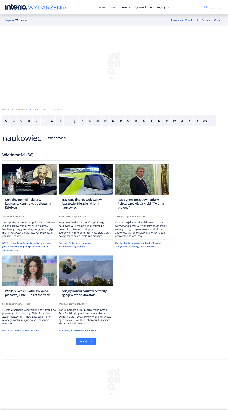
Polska (102, 7)
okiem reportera (10, 249)
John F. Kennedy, (10, 246)
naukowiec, (46, 243)
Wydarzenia (23, 109)
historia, (21, 243)
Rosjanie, (157, 243)
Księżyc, (13, 243)
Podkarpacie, (74, 243)
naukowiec (21, 137)
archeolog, (133, 246)
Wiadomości (57, 138)
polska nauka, (33, 243)
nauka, (5, 330)
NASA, (5, 243)
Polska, (127, 243)
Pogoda (9, 20)
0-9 (205, 121)
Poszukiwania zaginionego (72, 246)
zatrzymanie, (121, 246)
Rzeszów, (63, 243)
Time (36, 330)
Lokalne (126, 7)
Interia (7, 109)
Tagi (37, 109)
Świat (113, 7)
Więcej (161, 7)
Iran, (61, 330)
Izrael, (67, 330)
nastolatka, (15, 330)
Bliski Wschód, (78, 330)
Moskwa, (136, 243)
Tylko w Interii (143, 7)
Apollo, (45, 246)
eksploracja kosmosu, (30, 246)
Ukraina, (119, 243)
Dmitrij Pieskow (147, 246)
